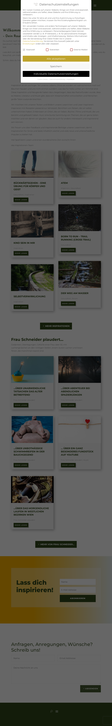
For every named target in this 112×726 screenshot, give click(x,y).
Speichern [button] (56, 66)
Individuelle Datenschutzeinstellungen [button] (56, 73)
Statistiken (52, 49)
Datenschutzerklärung (33, 41)
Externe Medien (79, 49)
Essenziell (29, 49)
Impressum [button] (71, 79)
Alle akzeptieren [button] (56, 58)
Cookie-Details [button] (42, 79)
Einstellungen (29, 44)
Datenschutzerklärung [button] (57, 79)
